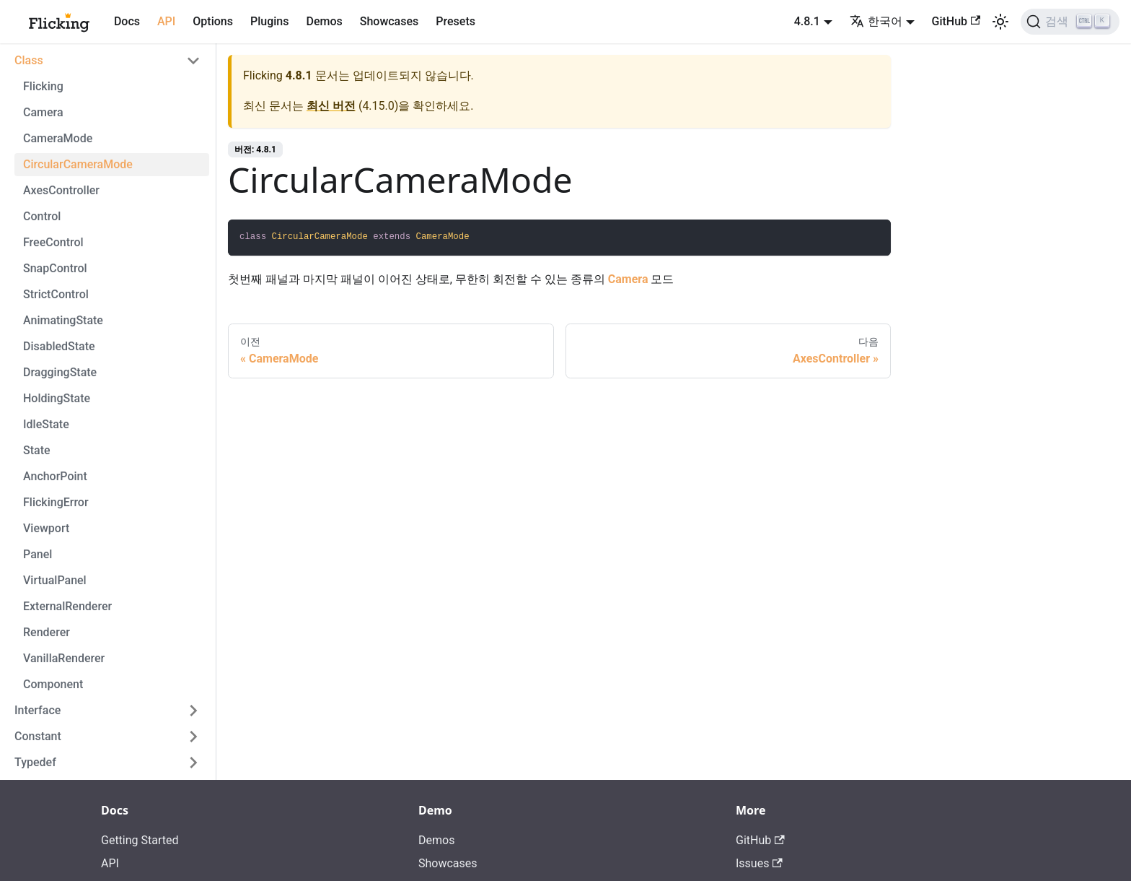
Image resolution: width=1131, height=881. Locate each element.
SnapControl (55, 268)
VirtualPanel (55, 580)
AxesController (61, 190)
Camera (43, 112)
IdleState (46, 424)
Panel (37, 554)
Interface (37, 710)
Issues (759, 863)
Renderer (46, 632)
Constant (37, 736)
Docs (127, 21)
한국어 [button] (876, 21)
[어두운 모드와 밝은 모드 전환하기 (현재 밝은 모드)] (1000, 21)
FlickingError (56, 502)
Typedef (35, 762)
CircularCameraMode (78, 164)
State (36, 450)
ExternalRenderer (67, 606)
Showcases (389, 21)
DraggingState (60, 372)
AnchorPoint (55, 476)
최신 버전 (331, 106)
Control (42, 216)
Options (213, 21)
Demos (324, 21)
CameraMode (57, 138)
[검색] (1070, 22)
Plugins (269, 21)
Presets (455, 21)
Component (53, 684)
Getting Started (140, 840)
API (166, 21)
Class (28, 60)
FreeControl (53, 242)
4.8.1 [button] (807, 21)
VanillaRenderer (64, 658)
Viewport (46, 528)
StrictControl (56, 294)
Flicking (43, 86)
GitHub (956, 21)
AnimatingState (63, 320)
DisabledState (59, 346)
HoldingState (56, 398)
